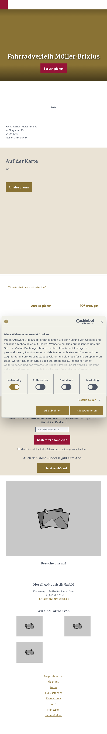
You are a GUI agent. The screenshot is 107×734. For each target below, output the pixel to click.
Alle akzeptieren (87, 410)
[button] (4, 4)
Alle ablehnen (52, 410)
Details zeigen (87, 399)
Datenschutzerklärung (58, 449)
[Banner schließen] (102, 321)
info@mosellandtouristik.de (54, 598)
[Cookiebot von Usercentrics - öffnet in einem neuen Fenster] (78, 321)
